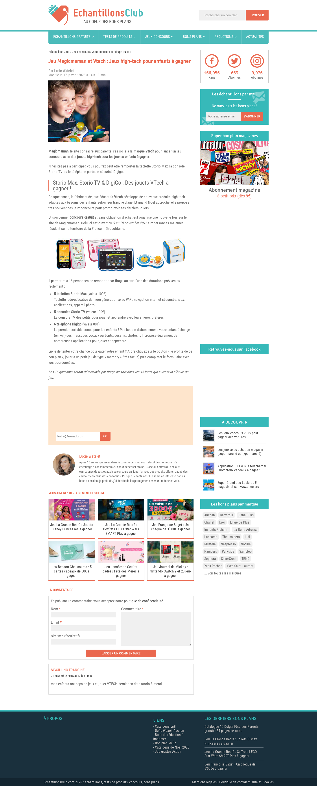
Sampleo (245, 551)
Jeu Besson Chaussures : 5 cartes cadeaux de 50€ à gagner (72, 571)
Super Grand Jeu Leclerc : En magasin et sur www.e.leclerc (238, 485)
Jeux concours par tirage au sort (111, 52)
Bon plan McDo (165, 743)
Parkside (228, 551)
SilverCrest (228, 559)
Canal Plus (246, 515)
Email (55, 622)
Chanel (209, 522)
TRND (245, 559)
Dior (222, 522)
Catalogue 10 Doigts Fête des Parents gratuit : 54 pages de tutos (231, 729)
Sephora (210, 559)
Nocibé (246, 544)
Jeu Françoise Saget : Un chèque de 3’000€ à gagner (170, 526)
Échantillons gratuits (71, 37)
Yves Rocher (213, 566)
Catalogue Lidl (165, 726)
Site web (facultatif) (65, 636)
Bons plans (192, 37)
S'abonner (251, 116)
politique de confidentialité (143, 601)
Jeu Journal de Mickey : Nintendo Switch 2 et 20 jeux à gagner (170, 571)
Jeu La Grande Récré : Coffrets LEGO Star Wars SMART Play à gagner (121, 529)
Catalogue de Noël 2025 (172, 747)
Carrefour (226, 515)
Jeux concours (157, 37)
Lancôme (210, 537)
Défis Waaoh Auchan (169, 730)
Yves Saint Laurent (240, 566)
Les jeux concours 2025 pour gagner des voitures (237, 435)
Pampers (210, 551)
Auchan (209, 515)
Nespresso (228, 544)
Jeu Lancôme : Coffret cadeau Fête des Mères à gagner (121, 571)
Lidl (247, 537)
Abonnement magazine (234, 193)
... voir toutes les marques (222, 573)
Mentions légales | (205, 782)
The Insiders (231, 537)
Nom (54, 609)
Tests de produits (117, 37)
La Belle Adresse (246, 530)
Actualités (255, 37)
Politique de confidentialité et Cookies (246, 782)
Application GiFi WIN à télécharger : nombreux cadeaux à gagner (241, 468)
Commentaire (132, 609)
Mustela (210, 544)
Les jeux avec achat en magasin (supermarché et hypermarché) (240, 452)
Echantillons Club (58, 52)
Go (105, 436)
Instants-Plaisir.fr (216, 530)
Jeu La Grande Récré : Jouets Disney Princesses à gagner (71, 526)
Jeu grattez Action (168, 751)
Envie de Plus (239, 522)
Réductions (224, 37)
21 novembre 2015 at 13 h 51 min (71, 676)
